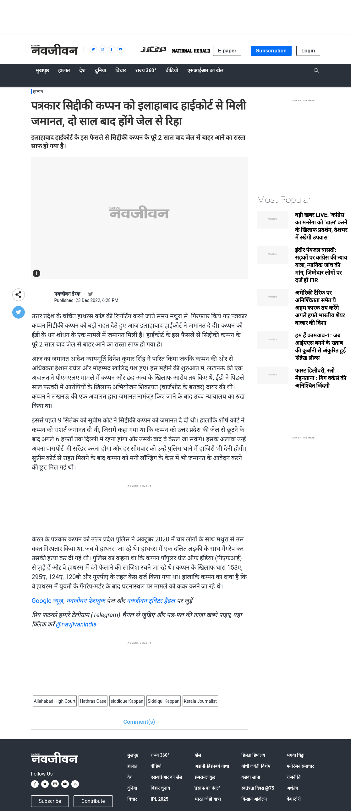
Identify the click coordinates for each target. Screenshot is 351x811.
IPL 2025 (159, 799)
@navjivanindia (76, 624)
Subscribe (50, 801)
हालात (38, 91)
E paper (227, 50)
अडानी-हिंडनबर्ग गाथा (212, 766)
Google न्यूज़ (47, 600)
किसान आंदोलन (254, 799)
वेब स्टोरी (294, 799)
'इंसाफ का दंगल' (207, 788)
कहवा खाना (250, 777)
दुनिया (132, 788)
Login (308, 50)
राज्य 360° (160, 755)
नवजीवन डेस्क (67, 294)
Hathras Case (93, 701)
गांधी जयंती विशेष (255, 766)
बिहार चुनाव (160, 788)
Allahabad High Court (55, 701)
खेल (198, 755)
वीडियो (156, 766)
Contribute (93, 801)
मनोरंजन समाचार (300, 766)
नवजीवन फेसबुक (85, 600)
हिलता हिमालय (253, 755)
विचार (132, 799)
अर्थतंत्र (292, 788)
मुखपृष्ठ (132, 755)
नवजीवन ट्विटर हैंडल (151, 600)
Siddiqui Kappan (163, 701)
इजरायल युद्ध (205, 777)
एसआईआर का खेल (166, 777)
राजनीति (293, 777)
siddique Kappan (127, 701)
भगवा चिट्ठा (295, 755)
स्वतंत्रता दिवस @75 (257, 788)
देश (130, 777)
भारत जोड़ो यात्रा (208, 799)
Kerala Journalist (200, 701)
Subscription (271, 50)
